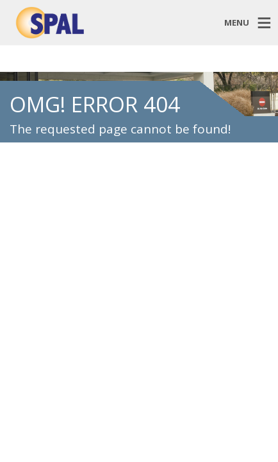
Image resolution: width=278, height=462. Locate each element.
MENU (236, 22)
